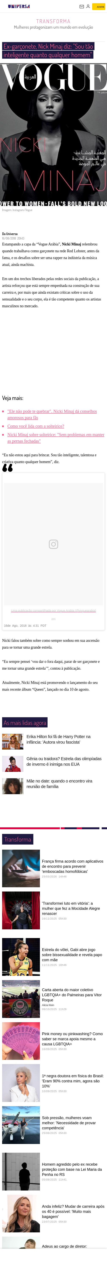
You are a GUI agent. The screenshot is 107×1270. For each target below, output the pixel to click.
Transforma (53, 21)
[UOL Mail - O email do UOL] (81, 6)
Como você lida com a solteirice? (35, 434)
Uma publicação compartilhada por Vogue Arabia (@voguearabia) (53, 619)
